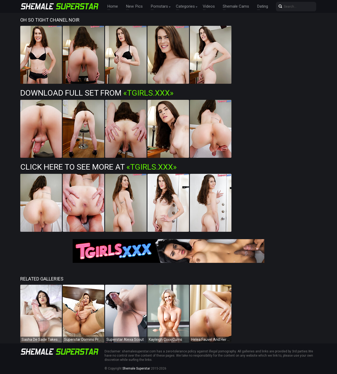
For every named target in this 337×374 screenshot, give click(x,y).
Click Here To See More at (98, 166)
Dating (256, 6)
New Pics (132, 6)
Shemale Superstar (136, 368)
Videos (204, 6)
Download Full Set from (97, 92)
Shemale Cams (230, 6)
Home (112, 6)
